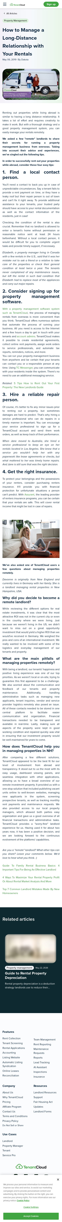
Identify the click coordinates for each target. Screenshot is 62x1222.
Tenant (6, 1150)
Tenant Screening (12, 1043)
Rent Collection (11, 1038)
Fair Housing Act (43, 1102)
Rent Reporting (42, 1044)
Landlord (7, 1141)
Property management (15, 20)
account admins (26, 336)
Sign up (51, 4)
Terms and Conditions (14, 1116)
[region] (31, 1198)
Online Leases (10, 1071)
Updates (38, 1107)
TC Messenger (24, 368)
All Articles (11, 13)
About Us (7, 1092)
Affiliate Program (11, 1107)
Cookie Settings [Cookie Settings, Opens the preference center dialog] (31, 1207)
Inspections (40, 1072)
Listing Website (11, 1057)
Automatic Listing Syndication (12, 1064)
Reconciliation (10, 1075)
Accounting (9, 1053)
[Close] (58, 1179)
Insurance (39, 1077)
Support (38, 1097)
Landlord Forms (42, 1111)
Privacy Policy (10, 1121)
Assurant (29, 494)
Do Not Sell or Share (12, 1125)
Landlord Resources (45, 1092)
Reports (38, 1058)
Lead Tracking (42, 1062)
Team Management (45, 1039)
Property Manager (12, 1146)
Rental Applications (13, 1048)
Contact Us (8, 1111)
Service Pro (9, 1155)
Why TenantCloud (12, 1097)
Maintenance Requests (41, 1051)
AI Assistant (40, 1067)
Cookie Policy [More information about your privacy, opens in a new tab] (23, 1200)
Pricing (6, 1102)
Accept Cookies (31, 1216)
